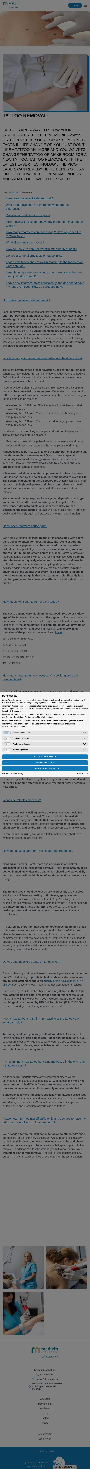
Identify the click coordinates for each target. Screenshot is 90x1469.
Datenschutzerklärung (12, 773)
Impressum (82, 773)
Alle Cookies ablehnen (45, 757)
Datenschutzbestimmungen (13, 726)
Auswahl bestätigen (45, 763)
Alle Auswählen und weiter (45, 769)
